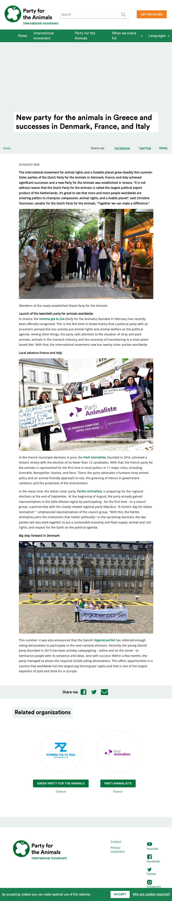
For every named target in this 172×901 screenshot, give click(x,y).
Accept (120, 894)
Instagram (154, 885)
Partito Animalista (89, 491)
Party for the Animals (85, 35)
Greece (61, 762)
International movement (43, 35)
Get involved (152, 14)
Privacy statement (117, 850)
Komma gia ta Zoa (51, 319)
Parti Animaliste (95, 457)
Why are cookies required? (151, 894)
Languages (157, 36)
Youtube (152, 846)
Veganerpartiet (104, 640)
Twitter (151, 872)
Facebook (153, 859)
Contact (115, 842)
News (22, 36)
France (118, 762)
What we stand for (124, 35)
